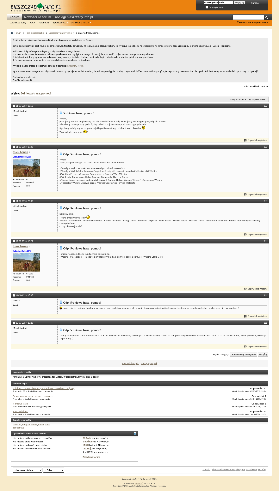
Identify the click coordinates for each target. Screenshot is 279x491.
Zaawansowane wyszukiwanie (252, 22)
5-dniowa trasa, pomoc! (36, 93)
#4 (265, 240)
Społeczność (59, 22)
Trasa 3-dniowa (20, 411)
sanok (34, 424)
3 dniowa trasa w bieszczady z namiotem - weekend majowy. (43, 388)
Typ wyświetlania (256, 99)
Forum (14, 17)
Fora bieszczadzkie (35, 32)
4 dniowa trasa (20, 403)
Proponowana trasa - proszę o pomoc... (33, 396)
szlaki (41, 424)
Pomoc (255, 3)
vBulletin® (139, 483)
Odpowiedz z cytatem (255, 140)
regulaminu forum (75, 65)
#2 (265, 146)
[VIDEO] (87, 448)
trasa (47, 424)
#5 (265, 295)
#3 (265, 200)
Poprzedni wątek (130, 363)
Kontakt (206, 469)
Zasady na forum (91, 457)
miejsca (26, 424)
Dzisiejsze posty (17, 22)
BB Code (87, 438)
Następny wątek (149, 363)
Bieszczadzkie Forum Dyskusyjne (228, 469)
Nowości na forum (37, 17)
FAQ (32, 22)
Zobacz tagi (18, 427)
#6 (265, 322)
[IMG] (86, 445)
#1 (265, 105)
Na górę (263, 354)
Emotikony (88, 441)
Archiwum (251, 469)
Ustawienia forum (80, 22)
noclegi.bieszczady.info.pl (74, 17)
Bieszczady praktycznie (60, 32)
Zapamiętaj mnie (214, 7)
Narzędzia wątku (237, 99)
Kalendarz (44, 22)
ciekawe (17, 424)
